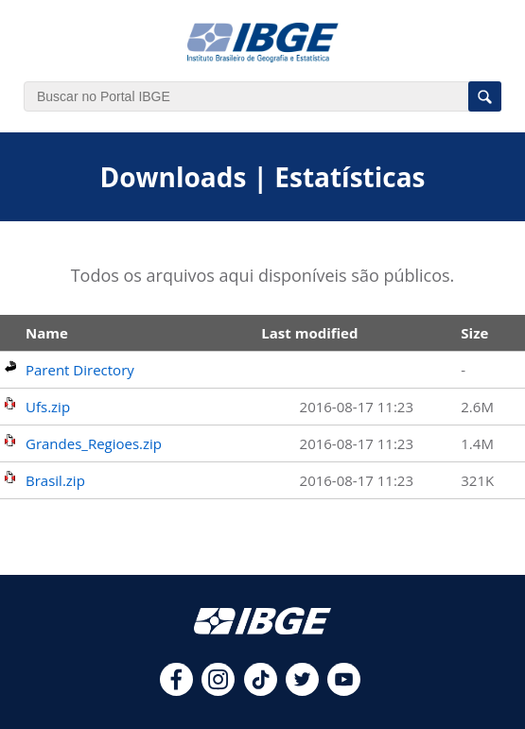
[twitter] (302, 690)
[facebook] (176, 690)
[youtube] (343, 690)
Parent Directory (80, 369)
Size (474, 332)
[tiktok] (260, 690)
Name (47, 332)
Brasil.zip (55, 480)
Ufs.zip (48, 406)
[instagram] (218, 690)
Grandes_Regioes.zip (94, 443)
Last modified (309, 332)
